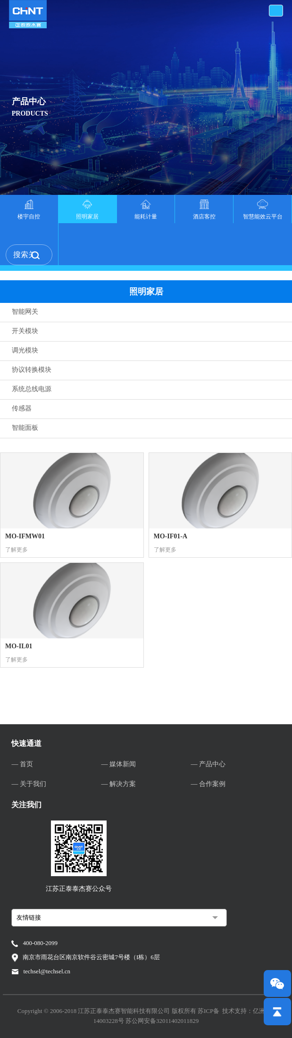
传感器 (22, 408)
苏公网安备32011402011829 (162, 1020)
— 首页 (22, 764)
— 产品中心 (208, 764)
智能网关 (25, 311)
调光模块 (25, 350)
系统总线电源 (31, 389)
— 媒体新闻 (118, 764)
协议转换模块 (31, 369)
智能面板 (25, 427)
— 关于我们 (28, 783)
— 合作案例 (208, 783)
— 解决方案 (118, 783)
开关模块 (25, 331)
